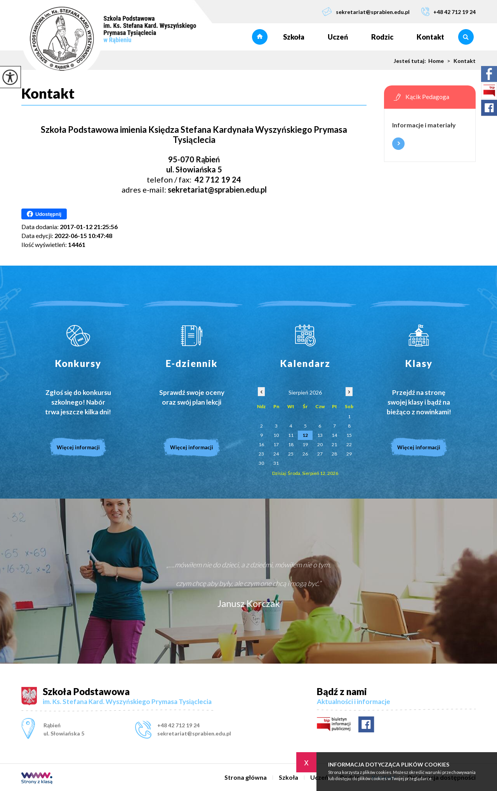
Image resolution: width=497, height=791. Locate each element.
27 (320, 454)
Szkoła (293, 37)
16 (261, 444)
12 (305, 435)
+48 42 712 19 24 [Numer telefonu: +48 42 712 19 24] (178, 725)
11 (291, 435)
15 (349, 435)
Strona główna (259, 36)
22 (349, 444)
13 (320, 435)
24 (276, 454)
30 (261, 463)
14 (334, 435)
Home (436, 61)
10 (276, 435)
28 (334, 454)
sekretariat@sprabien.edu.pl (366, 11)
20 (320, 444)
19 (305, 444)
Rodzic (382, 37)
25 (291, 454)
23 (261, 454)
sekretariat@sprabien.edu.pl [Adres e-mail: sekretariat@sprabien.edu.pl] (194, 733)
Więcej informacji (398, 143)
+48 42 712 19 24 (448, 11)
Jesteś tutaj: (411, 61)
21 (334, 444)
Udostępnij (44, 214)
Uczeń (338, 37)
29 (349, 454)
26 (305, 454)
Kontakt (430, 37)
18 (291, 444)
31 (276, 463)
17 (276, 444)
